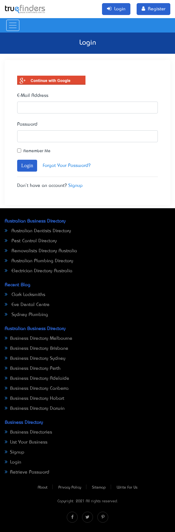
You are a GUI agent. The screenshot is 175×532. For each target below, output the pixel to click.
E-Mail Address (32, 95)
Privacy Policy (69, 487)
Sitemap (99, 487)
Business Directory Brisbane (36, 348)
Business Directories (28, 432)
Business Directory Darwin (35, 408)
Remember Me (37, 151)
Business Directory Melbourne (38, 338)
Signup (75, 185)
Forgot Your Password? (66, 165)
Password (27, 124)
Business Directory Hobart (34, 398)
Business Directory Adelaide (37, 378)
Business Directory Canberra (37, 388)
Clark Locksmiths (25, 295)
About (42, 487)
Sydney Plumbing (26, 315)
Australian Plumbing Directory (39, 261)
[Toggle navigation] (12, 25)
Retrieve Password (27, 472)
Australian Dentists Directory (38, 231)
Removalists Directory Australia (41, 251)
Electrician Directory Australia (38, 271)
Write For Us (127, 487)
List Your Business (26, 442)
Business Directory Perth (33, 368)
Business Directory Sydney (35, 358)
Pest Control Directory (31, 241)
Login (27, 165)
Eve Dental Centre (27, 305)
